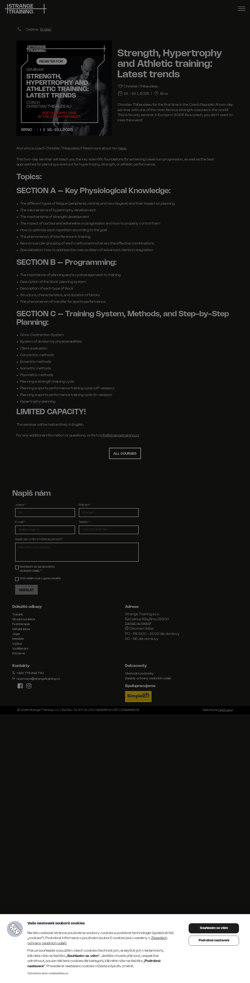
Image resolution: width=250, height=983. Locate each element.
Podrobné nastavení (214, 940)
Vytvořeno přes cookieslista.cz (47, 973)
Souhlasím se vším (214, 928)
